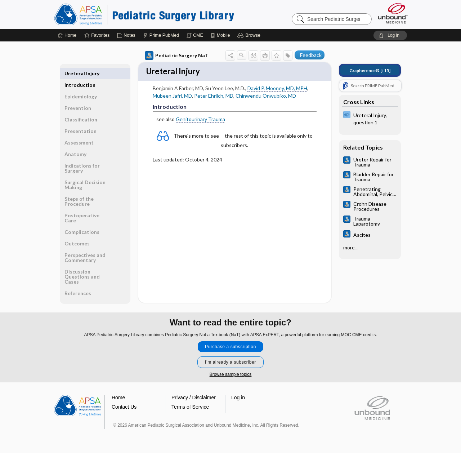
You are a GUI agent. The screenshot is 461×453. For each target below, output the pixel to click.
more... (350, 247)
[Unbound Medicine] (393, 13)
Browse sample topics (231, 374)
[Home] (67, 35)
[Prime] (161, 35)
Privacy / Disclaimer (193, 398)
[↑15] (369, 70)
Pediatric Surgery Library (144, 14)
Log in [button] (238, 398)
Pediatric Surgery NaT (177, 55)
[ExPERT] (370, 118)
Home (118, 398)
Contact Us (124, 407)
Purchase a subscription (230, 347)
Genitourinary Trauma (200, 120)
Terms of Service (190, 407)
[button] (249, 35)
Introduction (79, 73)
